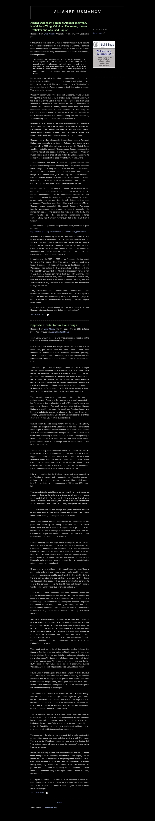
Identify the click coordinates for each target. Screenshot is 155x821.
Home (59, 802)
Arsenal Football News (59, 332)
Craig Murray (49, 34)
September (97, 33)
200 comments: (38, 315)
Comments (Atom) (49, 807)
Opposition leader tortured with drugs (53, 325)
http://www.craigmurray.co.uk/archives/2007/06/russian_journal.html (58, 231)
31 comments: (37, 792)
